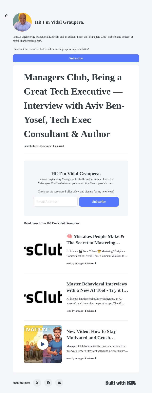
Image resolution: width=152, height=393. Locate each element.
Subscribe (76, 58)
